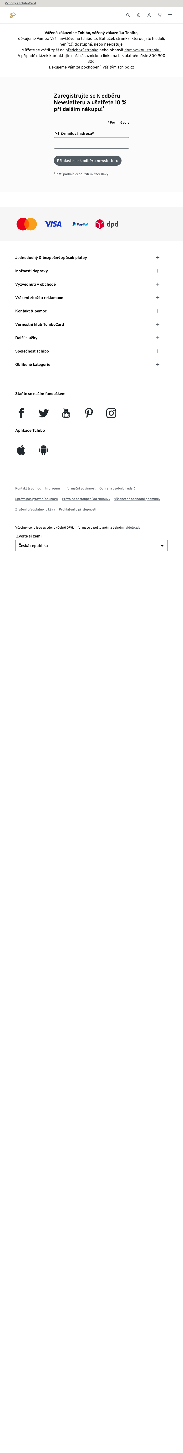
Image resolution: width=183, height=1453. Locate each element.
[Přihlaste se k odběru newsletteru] (88, 160)
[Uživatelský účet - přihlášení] (149, 15)
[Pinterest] (89, 415)
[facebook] (21, 415)
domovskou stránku (142, 49)
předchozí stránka (82, 49)
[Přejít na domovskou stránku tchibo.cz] (13, 15)
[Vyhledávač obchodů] (138, 15)
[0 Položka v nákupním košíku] (159, 15)
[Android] (44, 452)
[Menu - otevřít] (170, 15)
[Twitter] (44, 415)
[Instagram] (111, 415)
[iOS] (21, 452)
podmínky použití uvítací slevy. (86, 174)
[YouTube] (66, 415)
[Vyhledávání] (128, 15)
